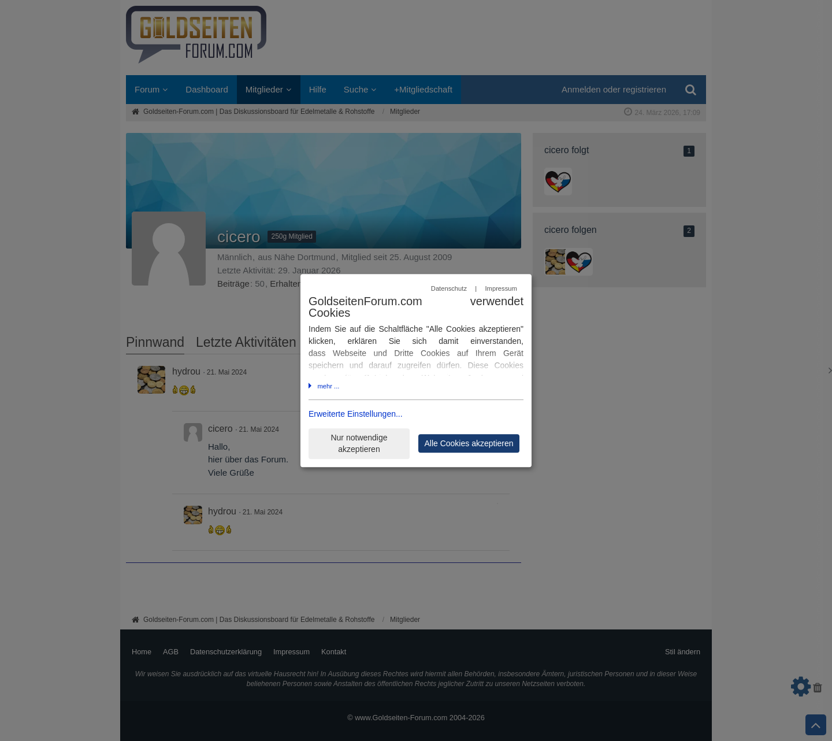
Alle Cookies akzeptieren (468, 443)
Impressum (501, 288)
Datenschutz (449, 288)
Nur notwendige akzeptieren (358, 443)
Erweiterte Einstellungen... (356, 414)
